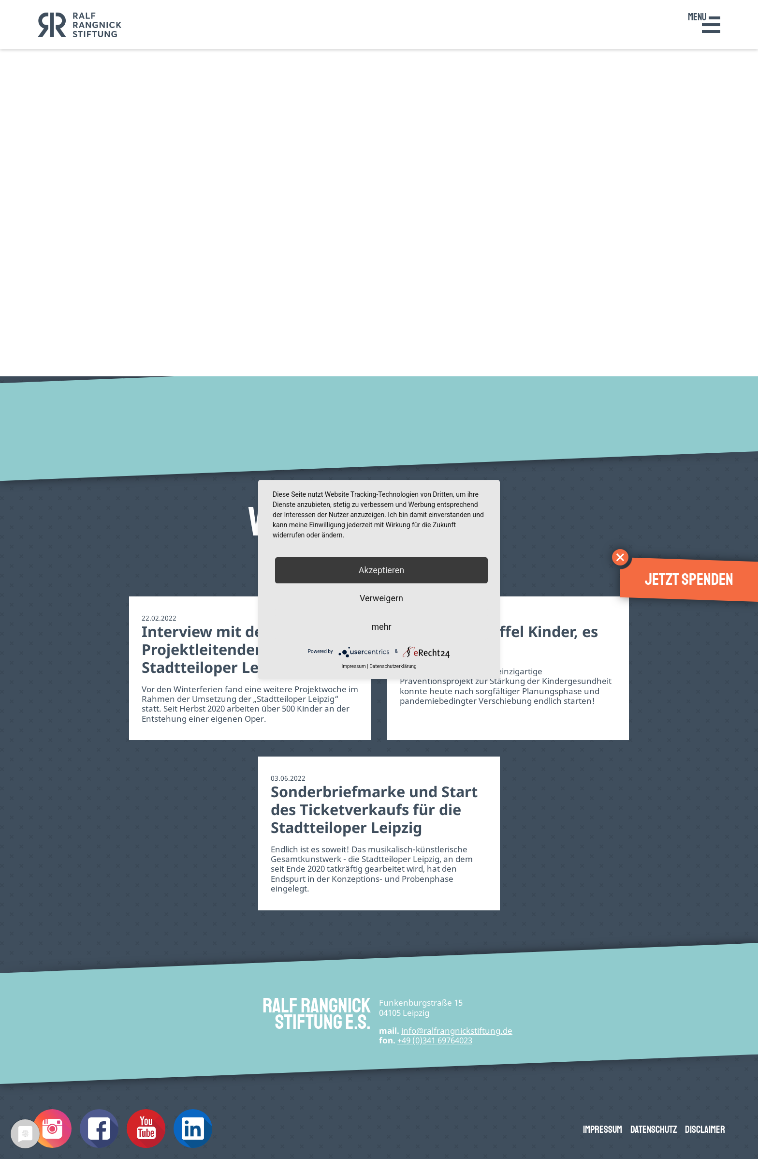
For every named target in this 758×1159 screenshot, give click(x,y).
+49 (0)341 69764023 (434, 1040)
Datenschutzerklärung (392, 666)
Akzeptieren (382, 570)
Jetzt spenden (689, 579)
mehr (381, 627)
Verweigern (381, 599)
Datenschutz (653, 1130)
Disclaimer (705, 1130)
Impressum (602, 1130)
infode (456, 1030)
